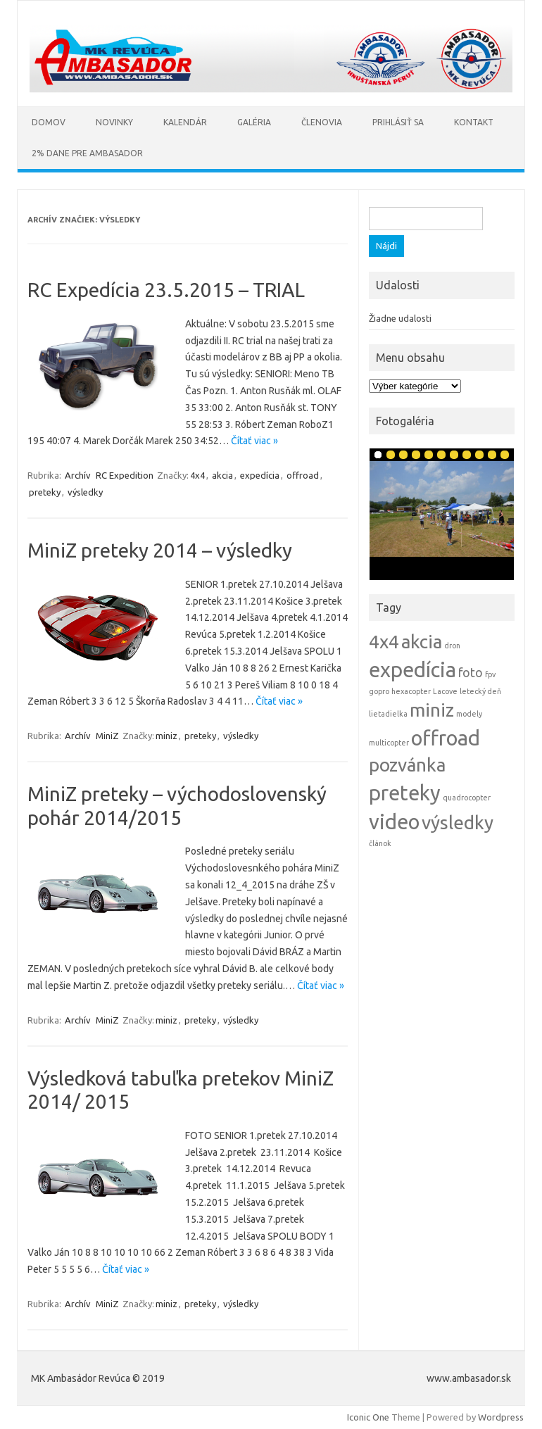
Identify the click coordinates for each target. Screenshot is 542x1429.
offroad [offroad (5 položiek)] (445, 738)
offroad (302, 475)
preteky (45, 492)
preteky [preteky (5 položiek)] (405, 793)
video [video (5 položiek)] (394, 821)
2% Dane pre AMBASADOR (87, 153)
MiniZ (107, 736)
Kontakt (473, 122)
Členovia (321, 122)
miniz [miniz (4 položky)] (432, 710)
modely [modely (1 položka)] (469, 714)
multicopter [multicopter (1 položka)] (389, 742)
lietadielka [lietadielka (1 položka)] (388, 714)
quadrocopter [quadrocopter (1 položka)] (467, 797)
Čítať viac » (254, 440)
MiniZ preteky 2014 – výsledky (159, 550)
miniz (166, 736)
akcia (222, 475)
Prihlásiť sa (398, 122)
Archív (78, 475)
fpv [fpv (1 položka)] (490, 674)
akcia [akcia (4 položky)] (421, 641)
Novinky (114, 122)
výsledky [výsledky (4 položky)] (457, 822)
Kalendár (185, 122)
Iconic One (368, 1417)
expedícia (259, 475)
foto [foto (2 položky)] (470, 672)
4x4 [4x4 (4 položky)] (384, 641)
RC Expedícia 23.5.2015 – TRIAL (166, 290)
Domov (48, 122)
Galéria (254, 122)
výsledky (85, 492)
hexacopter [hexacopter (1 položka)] (411, 691)
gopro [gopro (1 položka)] (379, 691)
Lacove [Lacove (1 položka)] (445, 691)
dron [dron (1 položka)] (452, 645)
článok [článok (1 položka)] (380, 843)
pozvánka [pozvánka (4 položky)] (407, 765)
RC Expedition (124, 475)
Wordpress (501, 1417)
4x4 (197, 475)
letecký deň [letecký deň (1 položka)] (480, 691)
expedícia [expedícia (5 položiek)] (412, 669)
